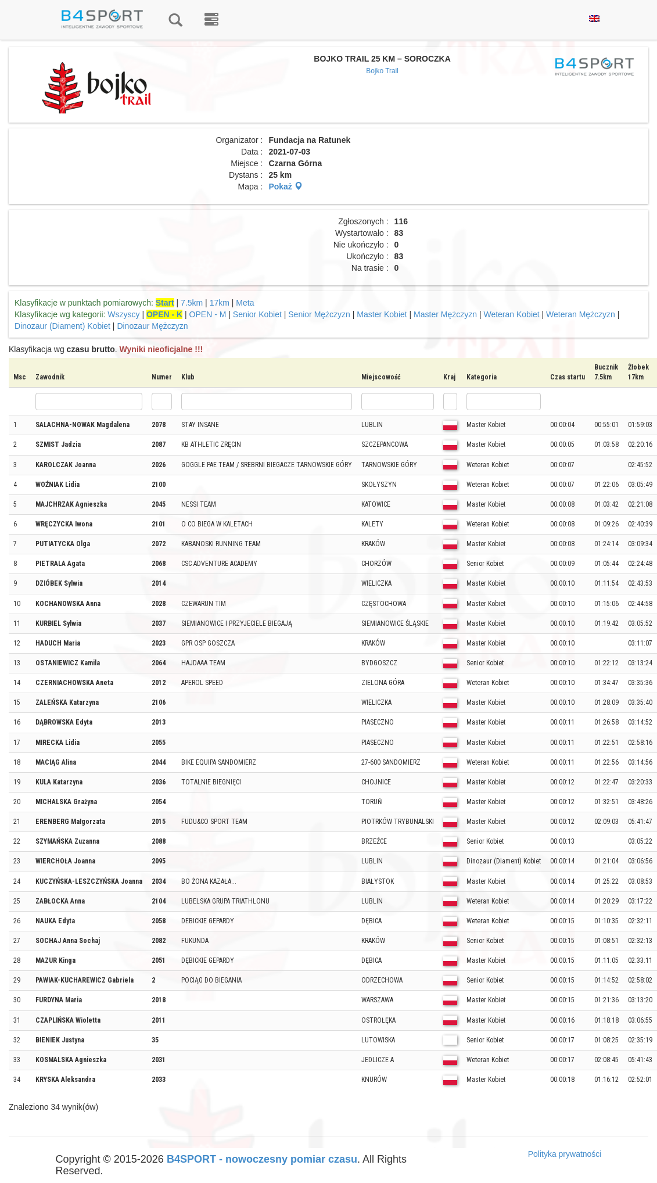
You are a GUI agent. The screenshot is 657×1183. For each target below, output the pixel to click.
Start (165, 302)
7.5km (192, 302)
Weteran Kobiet (511, 314)
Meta (245, 302)
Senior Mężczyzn (319, 314)
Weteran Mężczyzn (580, 314)
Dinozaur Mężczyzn (152, 326)
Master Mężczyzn (445, 314)
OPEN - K (164, 314)
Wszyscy (123, 314)
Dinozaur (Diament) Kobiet (62, 326)
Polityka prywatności (565, 1154)
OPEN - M (208, 314)
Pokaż (285, 186)
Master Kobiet (382, 314)
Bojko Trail (382, 71)
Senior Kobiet (257, 314)
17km (219, 302)
